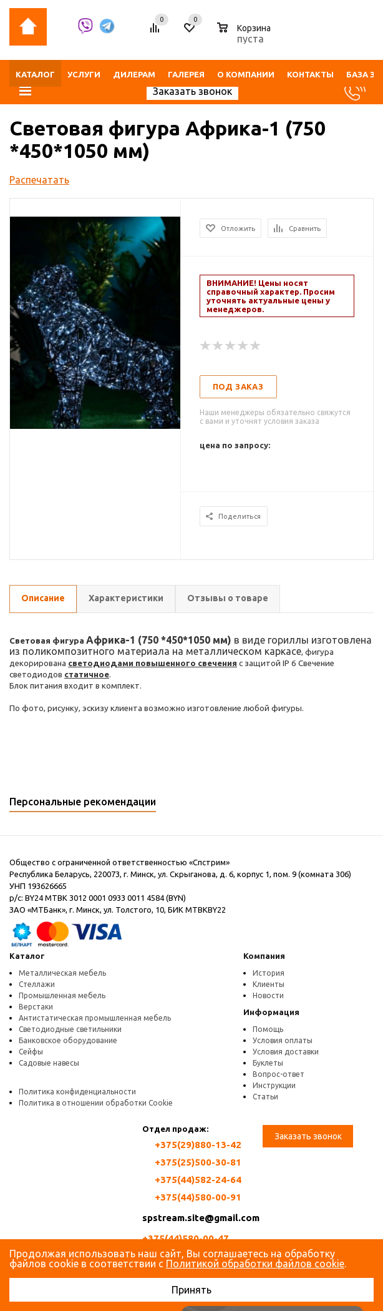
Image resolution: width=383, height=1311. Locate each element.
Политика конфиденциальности (77, 1092)
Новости (268, 995)
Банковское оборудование (68, 1040)
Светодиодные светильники (70, 1029)
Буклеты (268, 1063)
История (268, 973)
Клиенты (268, 984)
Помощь (268, 1029)
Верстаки (36, 1007)
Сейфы (31, 1052)
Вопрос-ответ (278, 1074)
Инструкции (274, 1085)
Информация (271, 1012)
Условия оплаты (283, 1040)
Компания (264, 955)
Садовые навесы (49, 1063)
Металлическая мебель (62, 973)
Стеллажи (37, 984)
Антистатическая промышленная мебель (95, 1018)
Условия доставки (286, 1052)
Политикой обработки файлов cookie (255, 1263)
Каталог (27, 955)
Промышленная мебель (62, 995)
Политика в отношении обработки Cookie (96, 1103)
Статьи (265, 1096)
